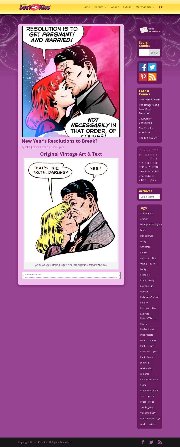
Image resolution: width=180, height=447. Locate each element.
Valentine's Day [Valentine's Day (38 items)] (147, 412)
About (115, 7)
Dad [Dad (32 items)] (154, 258)
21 (146, 171)
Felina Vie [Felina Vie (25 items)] (145, 274)
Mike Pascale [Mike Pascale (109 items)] (146, 334)
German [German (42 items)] (144, 291)
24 (154, 171)
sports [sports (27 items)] (150, 396)
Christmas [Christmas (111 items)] (145, 246)
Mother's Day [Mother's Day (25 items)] (147, 346)
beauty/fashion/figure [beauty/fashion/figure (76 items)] (151, 224)
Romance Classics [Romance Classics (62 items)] (149, 379)
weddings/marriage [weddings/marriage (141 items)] (150, 418)
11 (157, 163)
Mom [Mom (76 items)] (142, 340)
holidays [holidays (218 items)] (144, 308)
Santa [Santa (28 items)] (143, 384)
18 (157, 167)
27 (143, 175)
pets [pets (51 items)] (155, 351)
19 (140, 171)
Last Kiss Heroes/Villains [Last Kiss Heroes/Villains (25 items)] (147, 316)
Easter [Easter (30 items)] (153, 263)
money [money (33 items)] (152, 340)
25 (157, 171)
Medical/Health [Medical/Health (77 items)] (147, 329)
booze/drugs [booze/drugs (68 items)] (146, 235)
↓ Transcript (33, 274)
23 (151, 171)
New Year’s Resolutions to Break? (60, 141)
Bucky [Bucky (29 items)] (143, 241)
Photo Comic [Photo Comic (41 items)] (146, 357)
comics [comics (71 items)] (143, 252)
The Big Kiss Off (148, 137)
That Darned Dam (149, 99)
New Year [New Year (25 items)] (145, 351)
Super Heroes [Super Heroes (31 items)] (147, 401)
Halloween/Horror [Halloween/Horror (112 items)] (149, 297)
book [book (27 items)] (143, 230)
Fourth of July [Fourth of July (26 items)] (146, 285)
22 (148, 171)
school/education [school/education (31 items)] (149, 390)
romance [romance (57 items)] (144, 373)
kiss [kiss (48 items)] (154, 308)
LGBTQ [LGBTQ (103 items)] (143, 323)
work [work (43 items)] (142, 424)
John (27, 147)
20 (143, 171)
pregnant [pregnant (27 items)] (144, 362)
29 (148, 175)
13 (143, 167)
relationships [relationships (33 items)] (146, 368)
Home (86, 7)
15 (148, 167)
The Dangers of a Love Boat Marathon (149, 109)
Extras (127, 7)
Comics (98, 7)
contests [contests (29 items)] (144, 258)
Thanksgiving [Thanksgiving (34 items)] (146, 407)
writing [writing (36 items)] (152, 424)
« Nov (142, 180)
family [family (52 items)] (143, 269)
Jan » (153, 180)
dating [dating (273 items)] (143, 263)
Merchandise (143, 7)
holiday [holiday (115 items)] (144, 302)
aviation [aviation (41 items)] (144, 218)
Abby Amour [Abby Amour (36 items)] (146, 213)
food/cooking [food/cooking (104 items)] (147, 280)
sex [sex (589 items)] (142, 396)
